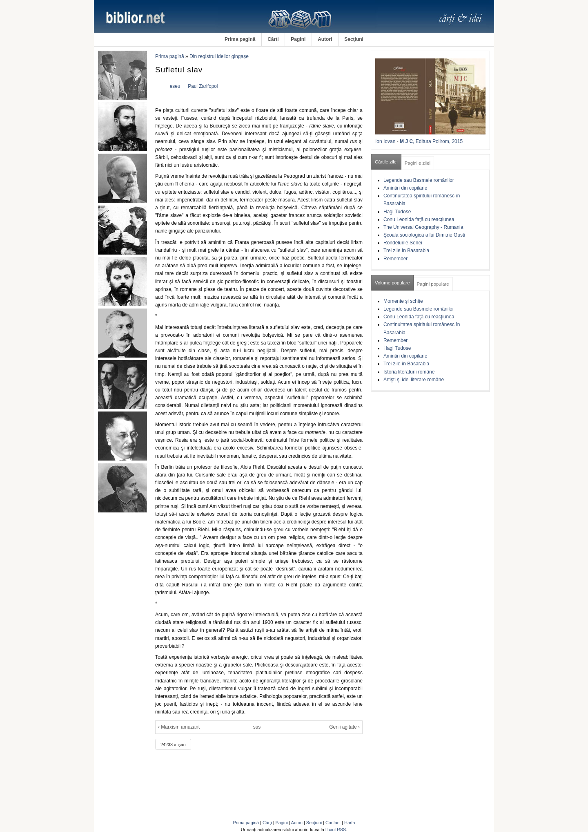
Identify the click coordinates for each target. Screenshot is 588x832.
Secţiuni (353, 39)
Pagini (298, 39)
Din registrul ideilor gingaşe (219, 56)
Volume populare (392, 282)
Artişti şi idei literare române (413, 379)
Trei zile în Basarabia (406, 250)
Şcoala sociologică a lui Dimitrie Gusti (424, 235)
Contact (333, 822)
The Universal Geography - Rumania (423, 227)
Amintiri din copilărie (405, 188)
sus (257, 727)
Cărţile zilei (386, 161)
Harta (349, 822)
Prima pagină (240, 39)
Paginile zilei (417, 163)
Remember (395, 259)
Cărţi (272, 39)
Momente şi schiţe (403, 301)
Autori (325, 39)
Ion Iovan (385, 141)
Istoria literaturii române (408, 372)
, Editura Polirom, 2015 (438, 141)
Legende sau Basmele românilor (418, 180)
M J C (406, 141)
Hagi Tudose (397, 212)
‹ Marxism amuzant (179, 727)
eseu (175, 86)
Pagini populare (433, 284)
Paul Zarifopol (203, 86)
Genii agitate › (344, 727)
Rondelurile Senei (402, 243)
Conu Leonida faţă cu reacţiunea (418, 219)
